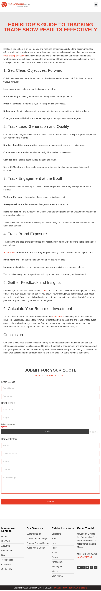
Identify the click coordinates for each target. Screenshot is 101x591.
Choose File (45, 432)
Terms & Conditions (78, 589)
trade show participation (14, 56)
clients (45, 291)
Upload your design (8, 425)
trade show (57, 317)
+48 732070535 (84, 558)
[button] (96, 4)
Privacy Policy (60, 589)
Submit (50, 502)
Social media (9, 253)
